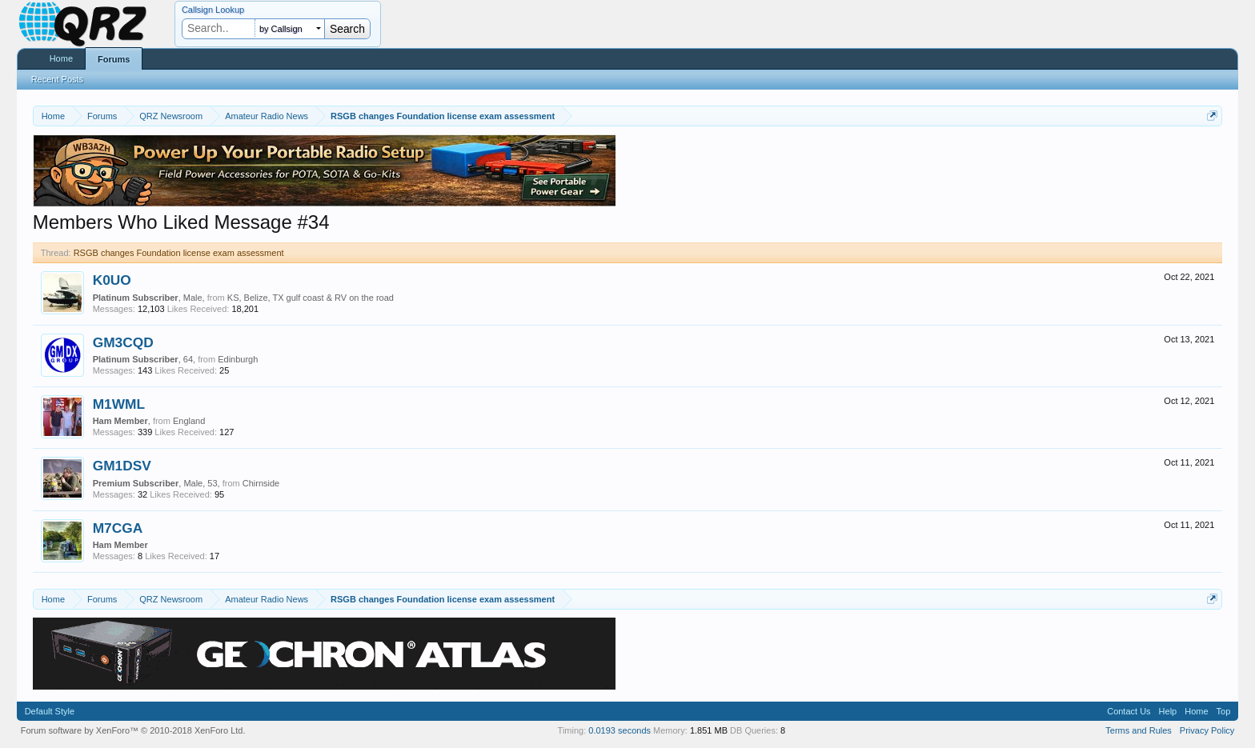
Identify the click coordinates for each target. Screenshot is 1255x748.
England (189, 421)
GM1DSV (122, 466)
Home (61, 58)
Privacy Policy (1207, 730)
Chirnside (261, 483)
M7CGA (118, 528)
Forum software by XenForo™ (133, 730)
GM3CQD (123, 342)
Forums (114, 59)
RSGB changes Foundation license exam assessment (179, 253)
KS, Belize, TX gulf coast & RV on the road (310, 297)
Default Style (49, 711)
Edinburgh (238, 359)
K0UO (112, 280)
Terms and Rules (1138, 730)
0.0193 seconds (619, 730)
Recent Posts (57, 79)
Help (1168, 711)
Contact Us (1128, 711)
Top (1224, 711)
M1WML (119, 404)
